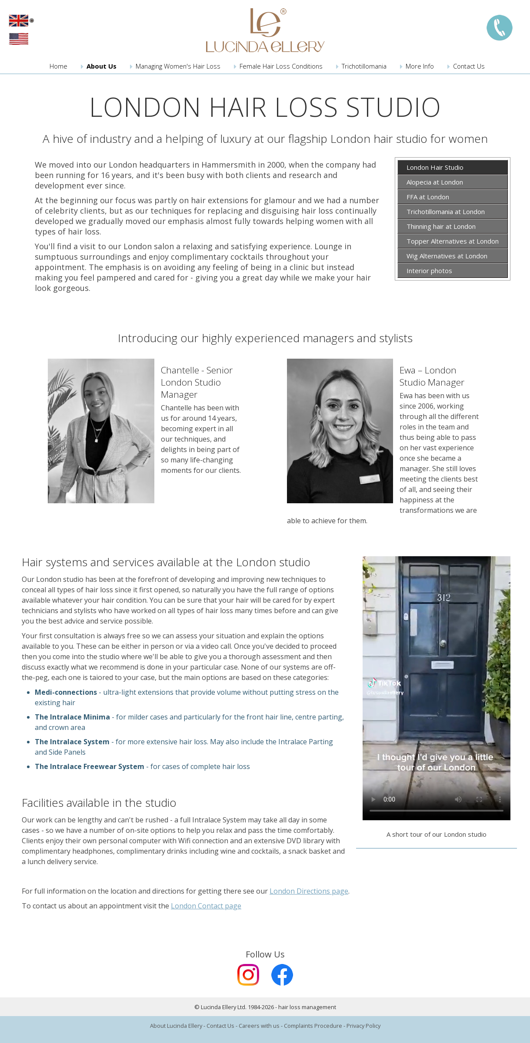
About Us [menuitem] (102, 66)
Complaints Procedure (313, 1026)
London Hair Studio (435, 167)
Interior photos (429, 270)
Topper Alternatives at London (453, 241)
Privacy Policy (363, 1026)
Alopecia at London (435, 182)
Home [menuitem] (58, 66)
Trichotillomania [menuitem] (364, 66)
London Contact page (206, 906)
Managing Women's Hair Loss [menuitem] (178, 66)
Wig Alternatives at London (447, 255)
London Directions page (309, 891)
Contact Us (220, 1026)
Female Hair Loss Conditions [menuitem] (281, 66)
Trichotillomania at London (446, 211)
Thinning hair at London (441, 226)
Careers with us (259, 1026)
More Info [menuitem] (420, 66)
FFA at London (428, 196)
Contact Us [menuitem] (469, 66)
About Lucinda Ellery (176, 1026)
